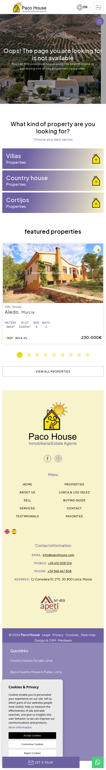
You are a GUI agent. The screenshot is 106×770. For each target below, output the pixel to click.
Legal (46, 635)
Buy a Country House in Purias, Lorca (36, 672)
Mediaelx (65, 640)
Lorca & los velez (74, 492)
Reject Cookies (32, 753)
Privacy (58, 635)
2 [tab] (29, 355)
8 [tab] (79, 355)
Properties (74, 484)
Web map (88, 635)
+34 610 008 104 (60, 563)
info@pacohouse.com (58, 555)
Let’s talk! (41, 762)
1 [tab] (19, 355)
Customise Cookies (32, 744)
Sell (27, 500)
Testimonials (27, 516)
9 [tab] (87, 355)
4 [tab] (46, 355)
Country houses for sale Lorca (31, 660)
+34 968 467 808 (59, 571)
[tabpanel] (53, 293)
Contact (74, 508)
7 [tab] (71, 355)
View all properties (53, 371)
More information (20, 727)
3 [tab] (37, 355)
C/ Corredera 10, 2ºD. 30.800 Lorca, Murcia (61, 579)
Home (27, 484)
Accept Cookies (32, 735)
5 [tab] (54, 355)
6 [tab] (62, 355)
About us (27, 492)
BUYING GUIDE (74, 500)
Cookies (72, 635)
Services (27, 508)
